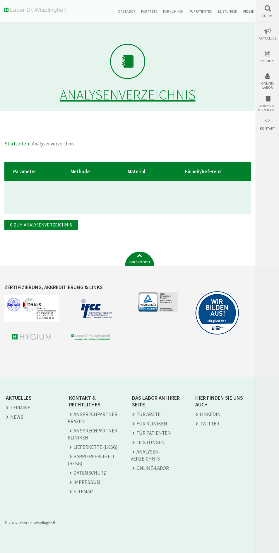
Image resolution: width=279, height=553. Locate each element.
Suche (267, 16)
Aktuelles (267, 38)
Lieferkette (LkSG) (95, 447)
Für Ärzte (149, 11)
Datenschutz (89, 473)
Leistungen (227, 11)
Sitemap (83, 491)
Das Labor (126, 11)
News (16, 417)
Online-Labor (267, 85)
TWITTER (209, 423)
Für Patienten (200, 11)
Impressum (86, 482)
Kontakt (267, 128)
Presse (248, 11)
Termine (20, 407)
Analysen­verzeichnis (145, 455)
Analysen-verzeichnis (267, 108)
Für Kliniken (173, 11)
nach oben (139, 262)
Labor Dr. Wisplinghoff (36, 10)
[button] (267, 11)
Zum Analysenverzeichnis (43, 225)
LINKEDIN (210, 414)
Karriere (267, 61)
